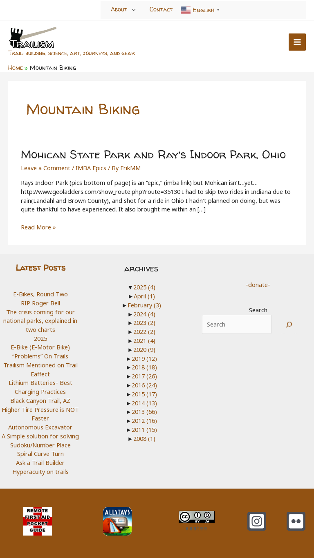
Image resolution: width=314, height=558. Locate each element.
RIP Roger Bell (40, 303)
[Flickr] (296, 521)
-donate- (258, 284)
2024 (144, 313)
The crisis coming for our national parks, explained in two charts (40, 320)
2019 (144, 358)
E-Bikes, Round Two (40, 294)
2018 (144, 367)
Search (258, 310)
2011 (144, 429)
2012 (144, 420)
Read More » (38, 227)
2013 (144, 411)
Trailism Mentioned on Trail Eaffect (40, 369)
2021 (144, 340)
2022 (144, 331)
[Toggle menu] (134, 10)
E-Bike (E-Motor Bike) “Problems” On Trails (40, 351)
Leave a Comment (45, 168)
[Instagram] (256, 521)
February (144, 305)
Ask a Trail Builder (40, 462)
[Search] (289, 324)
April (144, 296)
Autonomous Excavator (40, 427)
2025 (40, 338)
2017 (144, 376)
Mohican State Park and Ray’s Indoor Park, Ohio (154, 154)
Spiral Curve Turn (40, 453)
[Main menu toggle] (297, 42)
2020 (144, 349)
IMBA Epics (91, 168)
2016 (144, 384)
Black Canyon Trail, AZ (40, 400)
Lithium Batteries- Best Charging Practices (40, 387)
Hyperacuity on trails (40, 471)
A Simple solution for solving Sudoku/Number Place (40, 440)
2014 (144, 402)
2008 (144, 438)
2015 (144, 393)
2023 (144, 322)
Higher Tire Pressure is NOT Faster (40, 413)
